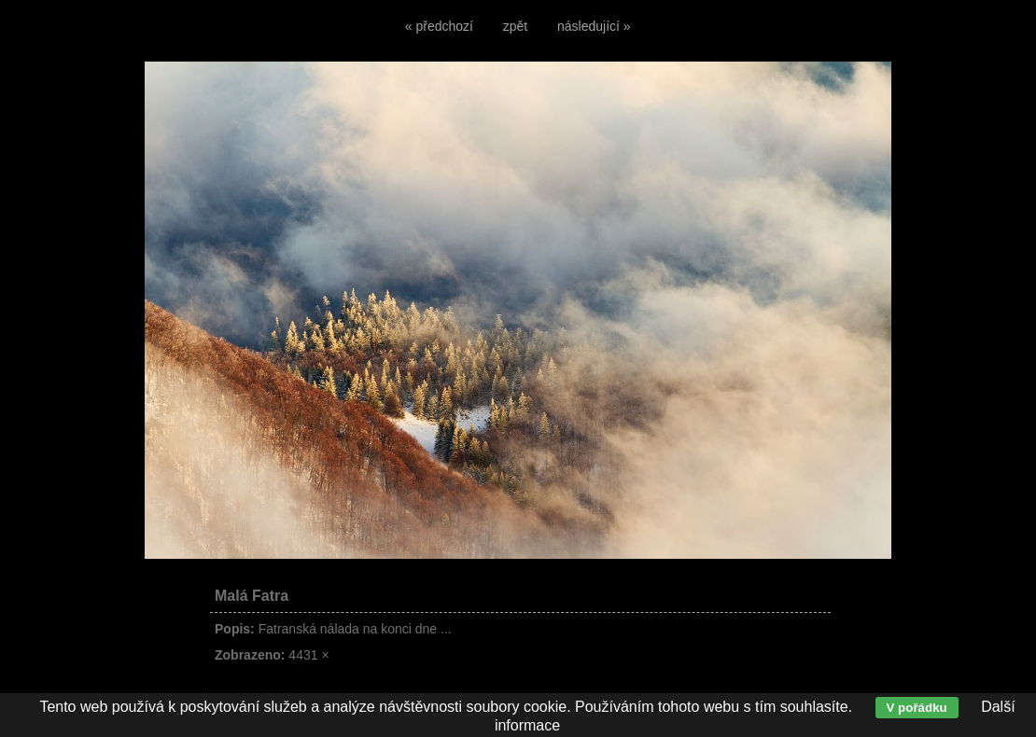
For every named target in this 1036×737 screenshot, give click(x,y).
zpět (515, 26)
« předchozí (439, 26)
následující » (594, 26)
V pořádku (917, 708)
